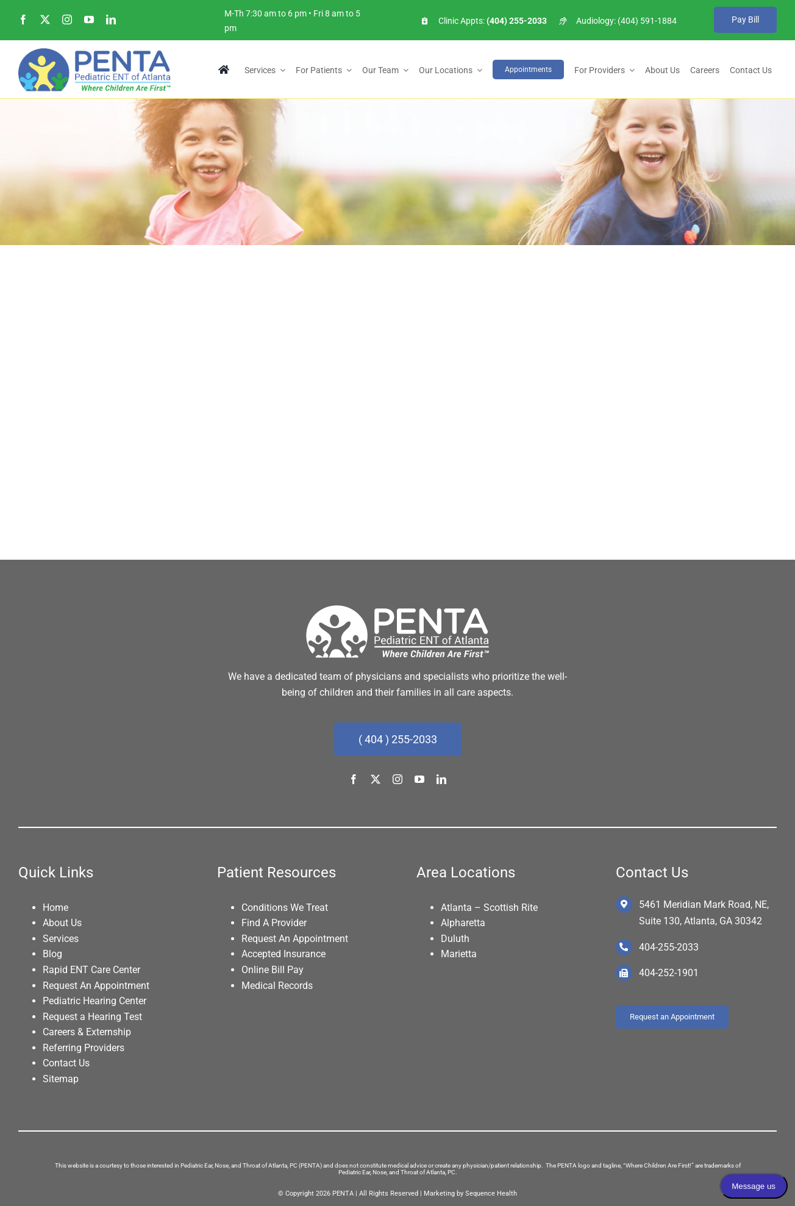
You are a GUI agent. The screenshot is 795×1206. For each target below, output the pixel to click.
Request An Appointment (96, 985)
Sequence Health (491, 1193)
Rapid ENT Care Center (91, 970)
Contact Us (66, 1063)
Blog (52, 954)
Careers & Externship (87, 1032)
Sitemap (61, 1079)
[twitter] (45, 19)
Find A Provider (274, 923)
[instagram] (67, 19)
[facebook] (23, 19)
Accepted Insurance (283, 954)
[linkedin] (111, 19)
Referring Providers (83, 1048)
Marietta (459, 954)
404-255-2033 (669, 947)
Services (61, 938)
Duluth (455, 938)
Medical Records (277, 985)
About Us (62, 923)
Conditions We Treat (284, 907)
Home (55, 907)
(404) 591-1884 (647, 21)
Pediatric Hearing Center (94, 1001)
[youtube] (89, 19)
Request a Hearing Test (92, 1016)
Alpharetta (463, 923)
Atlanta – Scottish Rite (489, 907)
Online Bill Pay (272, 970)
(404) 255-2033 (516, 21)
